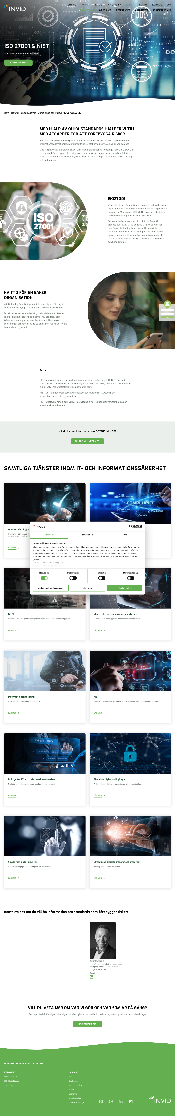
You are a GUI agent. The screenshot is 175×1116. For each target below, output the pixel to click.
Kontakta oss (18, 62)
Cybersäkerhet (28, 113)
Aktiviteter (142, 10)
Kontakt (85, 5)
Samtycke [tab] (49, 535)
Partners (157, 5)
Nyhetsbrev (114, 5)
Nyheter (98, 5)
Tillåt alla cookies (124, 588)
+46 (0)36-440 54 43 (98, 970)
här (61, 563)
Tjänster (85, 10)
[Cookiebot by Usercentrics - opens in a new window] (131, 526)
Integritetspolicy (75, 1085)
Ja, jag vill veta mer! (87, 441)
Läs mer (12, 548)
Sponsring (73, 1094)
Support (129, 5)
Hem (6, 113)
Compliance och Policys (50, 113)
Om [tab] (125, 535)
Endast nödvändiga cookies (50, 588)
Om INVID (72, 5)
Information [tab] (87, 535)
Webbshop (105, 10)
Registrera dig (88, 1024)
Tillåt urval (87, 588)
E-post (92, 973)
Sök (169, 5)
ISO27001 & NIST (73, 113)
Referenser (123, 10)
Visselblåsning (75, 1098)
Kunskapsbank (162, 10)
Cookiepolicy (74, 1081)
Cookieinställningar (77, 1102)
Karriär (143, 5)
